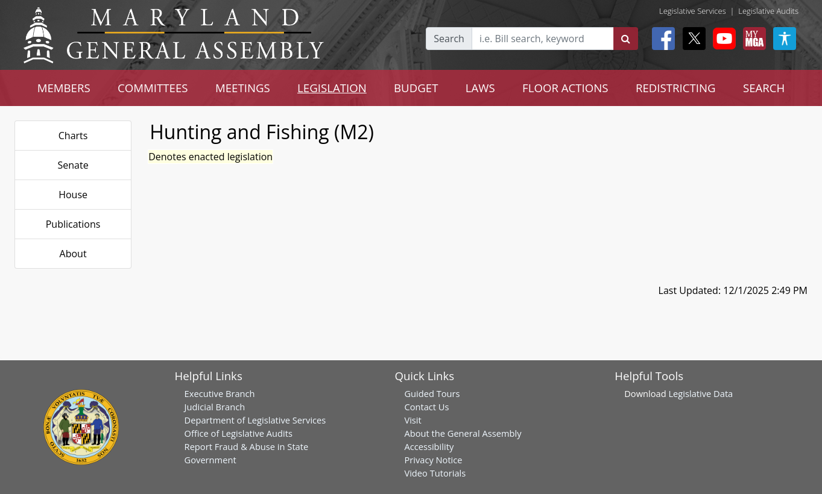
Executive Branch (220, 393)
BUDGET (416, 87)
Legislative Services (692, 10)
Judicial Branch (215, 407)
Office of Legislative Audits (238, 433)
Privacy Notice (433, 460)
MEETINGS (242, 87)
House (72, 194)
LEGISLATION (332, 87)
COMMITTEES (153, 87)
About (73, 253)
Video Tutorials (435, 473)
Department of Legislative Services (255, 420)
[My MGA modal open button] (752, 38)
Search (449, 38)
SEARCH (764, 87)
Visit (412, 420)
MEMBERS (63, 87)
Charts (73, 135)
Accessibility (429, 446)
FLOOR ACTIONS (565, 87)
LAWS (480, 87)
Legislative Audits (768, 10)
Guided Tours (432, 393)
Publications (73, 224)
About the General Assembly (462, 433)
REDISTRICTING (676, 87)
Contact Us (426, 407)
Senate (73, 165)
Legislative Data (700, 393)
